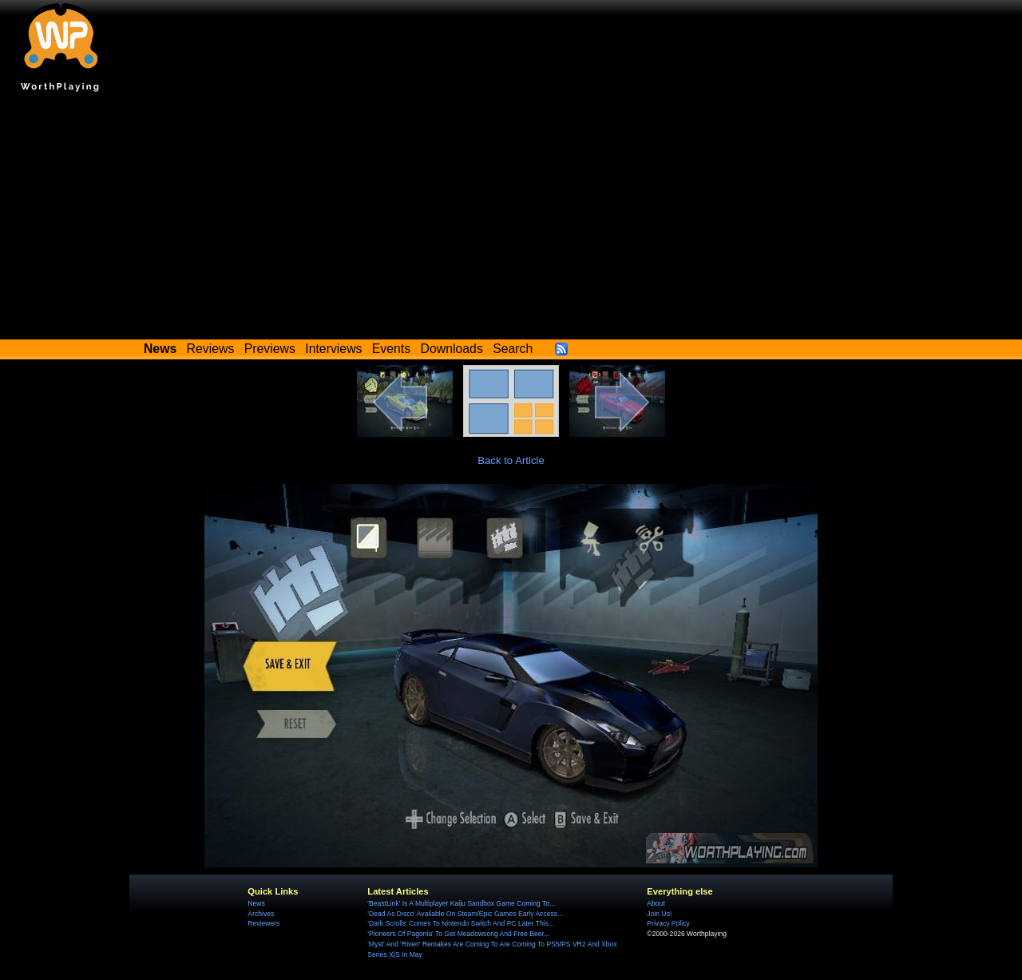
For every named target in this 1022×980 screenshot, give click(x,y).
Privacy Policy (668, 923)
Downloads (452, 348)
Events (391, 348)
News (256, 903)
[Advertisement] (511, 219)
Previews (269, 348)
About (655, 903)
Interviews (333, 348)
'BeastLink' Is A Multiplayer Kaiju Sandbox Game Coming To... (461, 903)
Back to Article (511, 460)
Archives (261, 914)
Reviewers (263, 923)
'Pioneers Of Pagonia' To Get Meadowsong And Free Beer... (458, 934)
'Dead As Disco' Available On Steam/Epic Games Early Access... (465, 914)
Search (513, 348)
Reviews (211, 348)
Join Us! (659, 914)
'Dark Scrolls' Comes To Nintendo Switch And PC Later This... (460, 923)
